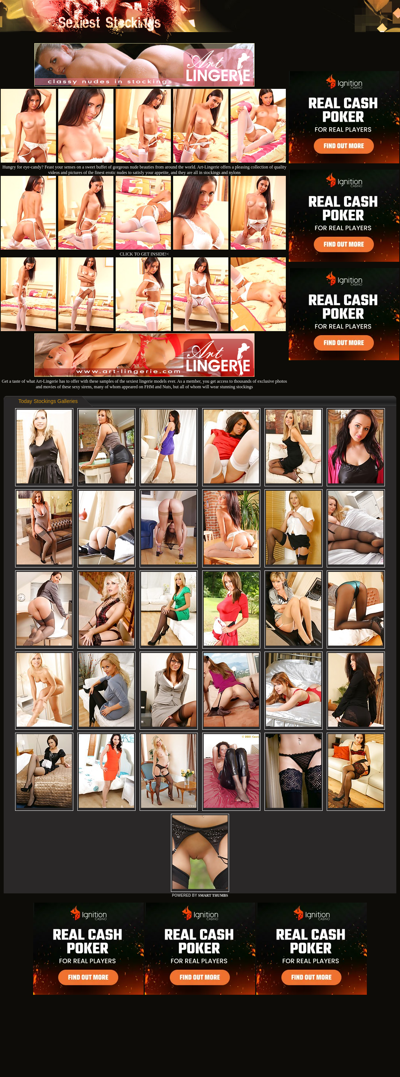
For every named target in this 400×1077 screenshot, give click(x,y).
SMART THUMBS (213, 895)
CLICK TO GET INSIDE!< (144, 254)
